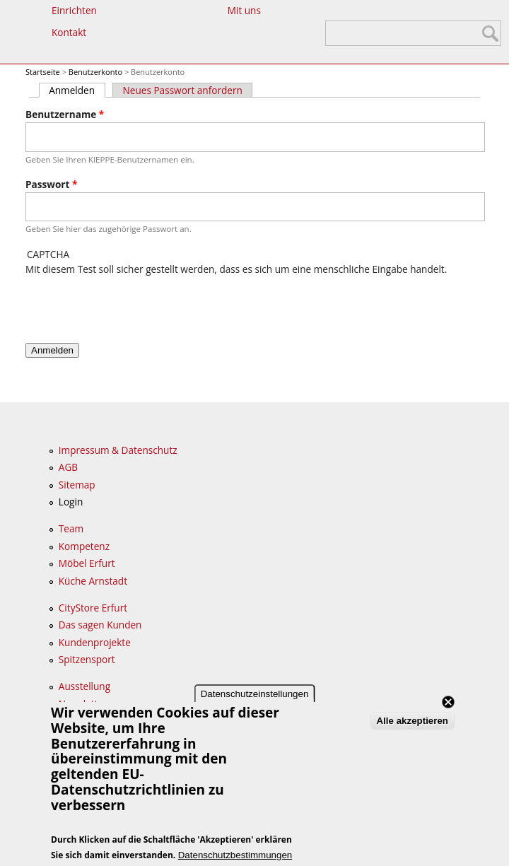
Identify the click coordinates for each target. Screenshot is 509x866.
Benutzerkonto (95, 71)
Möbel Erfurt (87, 563)
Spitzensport (87, 659)
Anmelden (77, 90)
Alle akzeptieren (412, 720)
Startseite (42, 71)
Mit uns (244, 10)
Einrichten (74, 10)
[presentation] (132, 304)
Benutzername (64, 114)
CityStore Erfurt (93, 607)
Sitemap (77, 484)
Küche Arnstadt (93, 580)
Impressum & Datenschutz (118, 450)
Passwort (51, 184)
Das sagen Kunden (100, 624)
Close (448, 702)
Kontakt (69, 32)
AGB (68, 467)
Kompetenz (84, 546)
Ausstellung (84, 686)
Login (71, 501)
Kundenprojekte (95, 642)
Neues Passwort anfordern (182, 90)
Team (71, 528)
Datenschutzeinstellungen (255, 694)
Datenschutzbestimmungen (235, 855)
